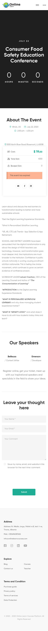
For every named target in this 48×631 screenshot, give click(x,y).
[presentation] (19, 476)
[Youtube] (25, 545)
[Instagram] (12, 545)
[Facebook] (24, 186)
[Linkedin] (30, 186)
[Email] (18, 186)
